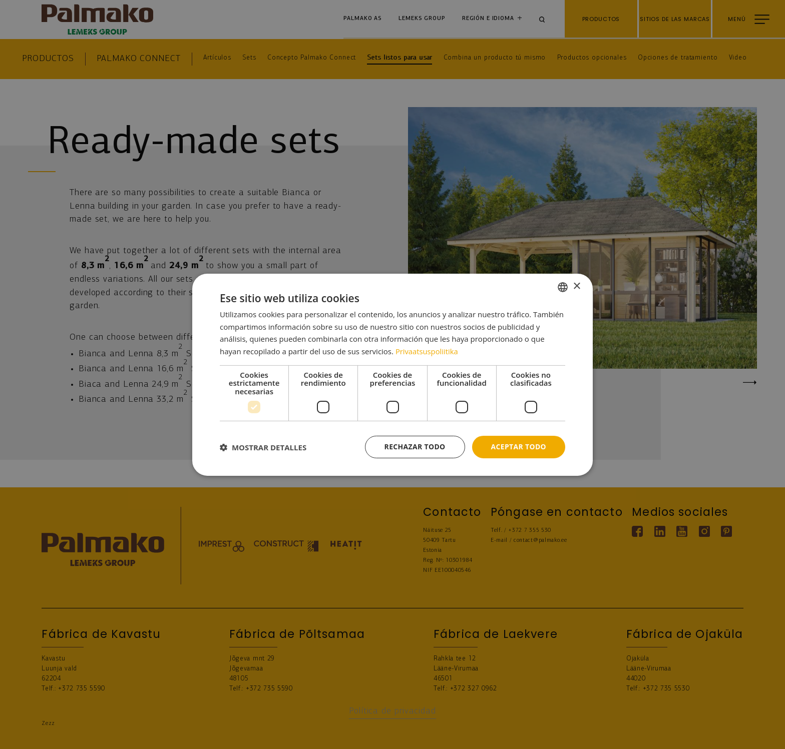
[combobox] (563, 287)
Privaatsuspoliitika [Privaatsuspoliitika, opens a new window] (427, 351)
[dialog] (392, 374)
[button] (263, 446)
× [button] (576, 286)
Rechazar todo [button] (414, 446)
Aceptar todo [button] (518, 446)
